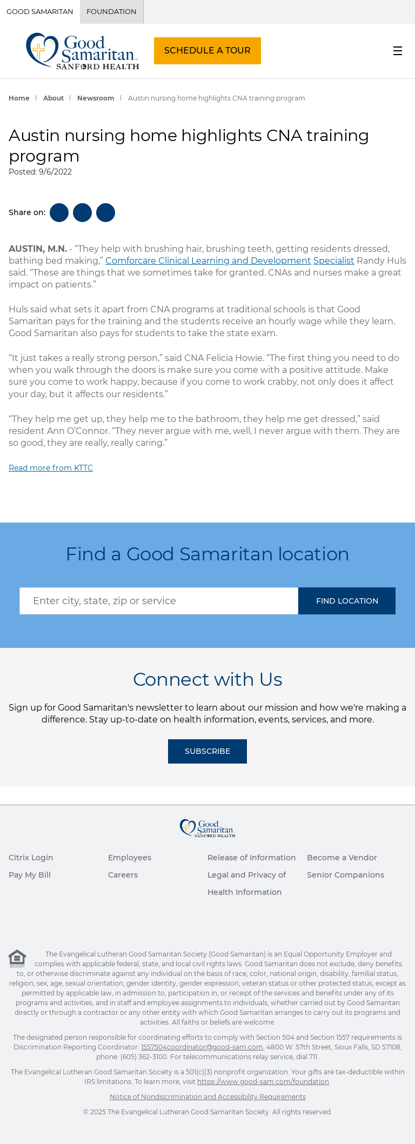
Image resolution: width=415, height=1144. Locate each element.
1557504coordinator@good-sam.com (202, 1047)
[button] (347, 600)
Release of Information (252, 857)
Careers (123, 875)
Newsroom (96, 98)
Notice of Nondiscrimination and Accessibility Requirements (208, 1097)
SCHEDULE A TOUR (207, 50)
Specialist (333, 261)
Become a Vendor (342, 857)
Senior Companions (345, 875)
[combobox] (159, 601)
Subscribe (207, 751)
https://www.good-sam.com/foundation (263, 1082)
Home (19, 98)
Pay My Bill (30, 875)
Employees (129, 857)
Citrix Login (31, 857)
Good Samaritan (39, 11)
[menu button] (397, 50)
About (53, 98)
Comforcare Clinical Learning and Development (208, 261)
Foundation (111, 11)
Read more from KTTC (51, 468)
